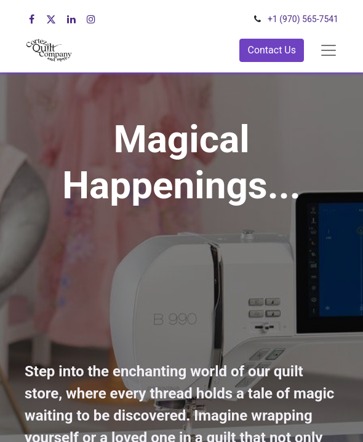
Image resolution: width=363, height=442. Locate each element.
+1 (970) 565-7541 (303, 19)
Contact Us (271, 50)
